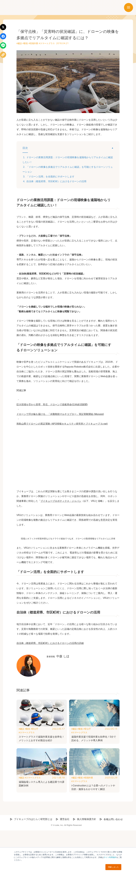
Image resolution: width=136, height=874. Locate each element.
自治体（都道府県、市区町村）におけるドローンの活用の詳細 (50, 686)
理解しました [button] (113, 867)
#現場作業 (33, 43)
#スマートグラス (47, 43)
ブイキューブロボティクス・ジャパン (60, 501)
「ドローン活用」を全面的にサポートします (50, 176)
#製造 (25, 43)
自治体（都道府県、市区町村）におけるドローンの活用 (56, 181)
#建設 (19, 43)
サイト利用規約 (110, 857)
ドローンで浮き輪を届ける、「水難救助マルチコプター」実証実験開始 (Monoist (59, 414)
